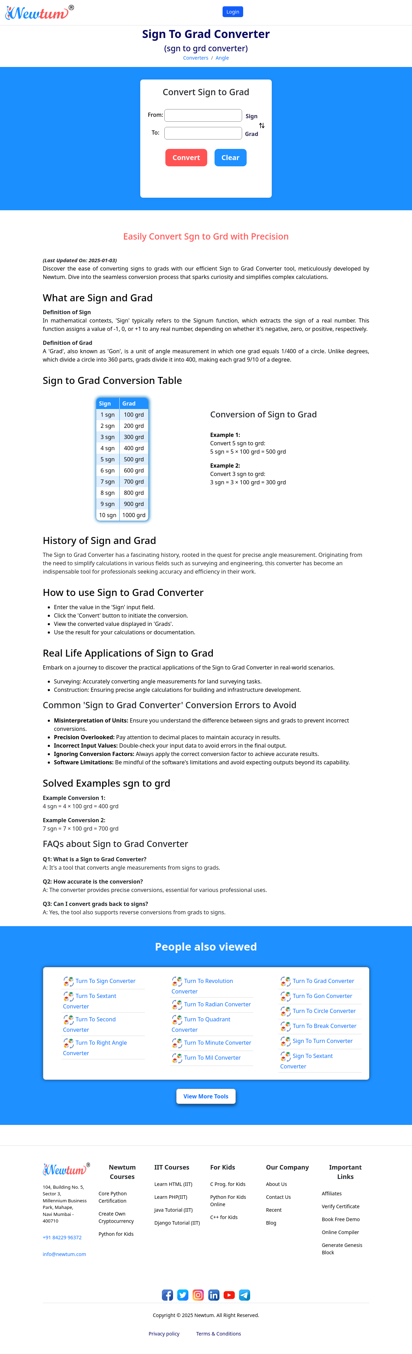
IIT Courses (171, 1167)
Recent (274, 1210)
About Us (276, 1184)
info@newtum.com (64, 1254)
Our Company (287, 1167)
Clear (231, 157)
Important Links (345, 1172)
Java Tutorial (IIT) (173, 1210)
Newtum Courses (122, 1172)
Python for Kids (115, 1234)
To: (155, 132)
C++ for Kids (224, 1217)
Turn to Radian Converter (211, 1004)
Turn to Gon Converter (316, 996)
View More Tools (206, 1096)
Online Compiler (340, 1232)
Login (232, 11)
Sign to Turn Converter (316, 1041)
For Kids (222, 1167)
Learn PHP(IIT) (170, 1197)
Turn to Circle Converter (318, 1011)
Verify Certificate (340, 1206)
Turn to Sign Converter (99, 981)
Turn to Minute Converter (212, 1042)
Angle (222, 57)
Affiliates (332, 1193)
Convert (186, 157)
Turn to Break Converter (318, 1026)
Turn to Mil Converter (206, 1057)
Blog (271, 1222)
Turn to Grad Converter (317, 981)
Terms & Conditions (218, 1333)
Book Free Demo (341, 1219)
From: (155, 115)
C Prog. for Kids (227, 1184)
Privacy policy (164, 1333)
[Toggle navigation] (398, 12)
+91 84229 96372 (62, 1237)
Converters (195, 57)
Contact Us (278, 1197)
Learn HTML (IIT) (173, 1184)
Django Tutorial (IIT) (177, 1222)
